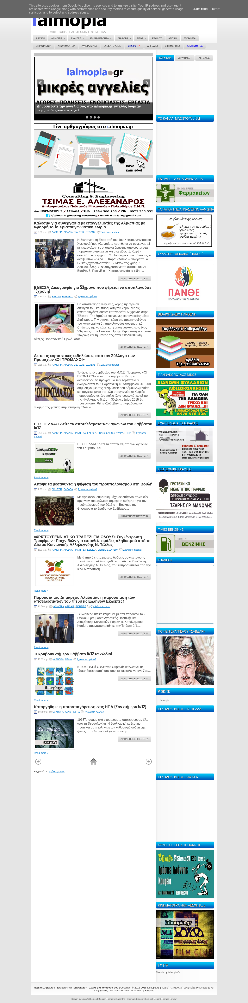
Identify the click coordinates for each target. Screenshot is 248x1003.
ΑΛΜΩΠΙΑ (57, 232)
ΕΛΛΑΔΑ (68, 489)
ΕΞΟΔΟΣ (90, 232)
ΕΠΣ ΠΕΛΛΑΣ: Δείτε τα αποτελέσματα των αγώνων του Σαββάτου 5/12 (93, 425)
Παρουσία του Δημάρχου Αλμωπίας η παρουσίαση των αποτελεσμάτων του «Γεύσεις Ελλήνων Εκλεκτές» (84, 599)
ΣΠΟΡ (127, 433)
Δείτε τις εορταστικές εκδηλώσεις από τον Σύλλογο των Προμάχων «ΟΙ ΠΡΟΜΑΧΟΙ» (84, 357)
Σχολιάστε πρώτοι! (110, 232)
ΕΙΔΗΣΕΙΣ (79, 232)
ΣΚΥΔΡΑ (118, 433)
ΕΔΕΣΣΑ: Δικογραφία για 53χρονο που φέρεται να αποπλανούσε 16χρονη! (92, 289)
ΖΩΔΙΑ (68, 659)
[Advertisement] (185, 87)
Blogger (149, 990)
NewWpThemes (89, 999)
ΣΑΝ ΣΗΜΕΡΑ (72, 712)
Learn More (200, 9)
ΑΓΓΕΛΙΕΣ (204, 58)
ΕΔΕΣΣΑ (56, 296)
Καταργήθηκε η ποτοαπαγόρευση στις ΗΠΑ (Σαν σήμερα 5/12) (90, 706)
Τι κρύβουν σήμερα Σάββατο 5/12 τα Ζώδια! (73, 654)
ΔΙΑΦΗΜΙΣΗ (184, 58)
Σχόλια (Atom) (57, 771)
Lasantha (120, 999)
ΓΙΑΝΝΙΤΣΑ (80, 433)
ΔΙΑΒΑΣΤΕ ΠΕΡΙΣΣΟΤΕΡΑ (134, 278)
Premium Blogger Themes (139, 999)
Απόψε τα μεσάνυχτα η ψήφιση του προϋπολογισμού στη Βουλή (93, 484)
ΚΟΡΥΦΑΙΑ (165, 58)
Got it (216, 9)
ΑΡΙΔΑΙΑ (68, 232)
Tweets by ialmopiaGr (168, 972)
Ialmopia (164, 700)
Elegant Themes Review (165, 999)
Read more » (41, 477)
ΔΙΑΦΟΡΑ (58, 659)
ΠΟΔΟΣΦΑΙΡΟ (105, 433)
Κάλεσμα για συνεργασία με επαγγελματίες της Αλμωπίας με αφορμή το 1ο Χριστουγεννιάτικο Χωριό (89, 225)
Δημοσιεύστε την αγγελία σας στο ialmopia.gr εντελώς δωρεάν (89, 106)
